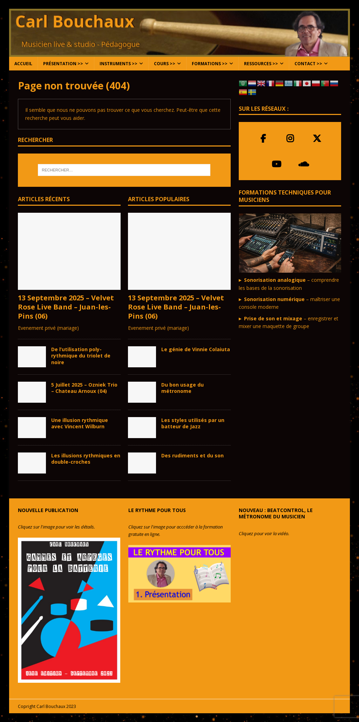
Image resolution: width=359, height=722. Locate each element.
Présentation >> (63, 64)
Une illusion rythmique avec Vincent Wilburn (79, 423)
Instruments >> (118, 64)
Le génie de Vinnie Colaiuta (195, 349)
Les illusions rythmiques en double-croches (85, 458)
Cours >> (164, 64)
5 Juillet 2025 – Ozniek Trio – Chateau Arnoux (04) (84, 387)
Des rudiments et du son (192, 455)
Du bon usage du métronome (182, 387)
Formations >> (210, 64)
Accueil (23, 64)
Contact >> (308, 64)
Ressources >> (261, 64)
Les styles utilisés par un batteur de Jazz (192, 423)
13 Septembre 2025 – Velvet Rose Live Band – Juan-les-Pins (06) (66, 307)
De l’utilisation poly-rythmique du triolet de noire (80, 355)
